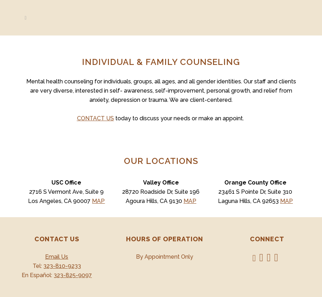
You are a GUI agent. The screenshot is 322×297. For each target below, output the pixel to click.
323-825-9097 (73, 275)
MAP (98, 201)
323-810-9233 (62, 266)
